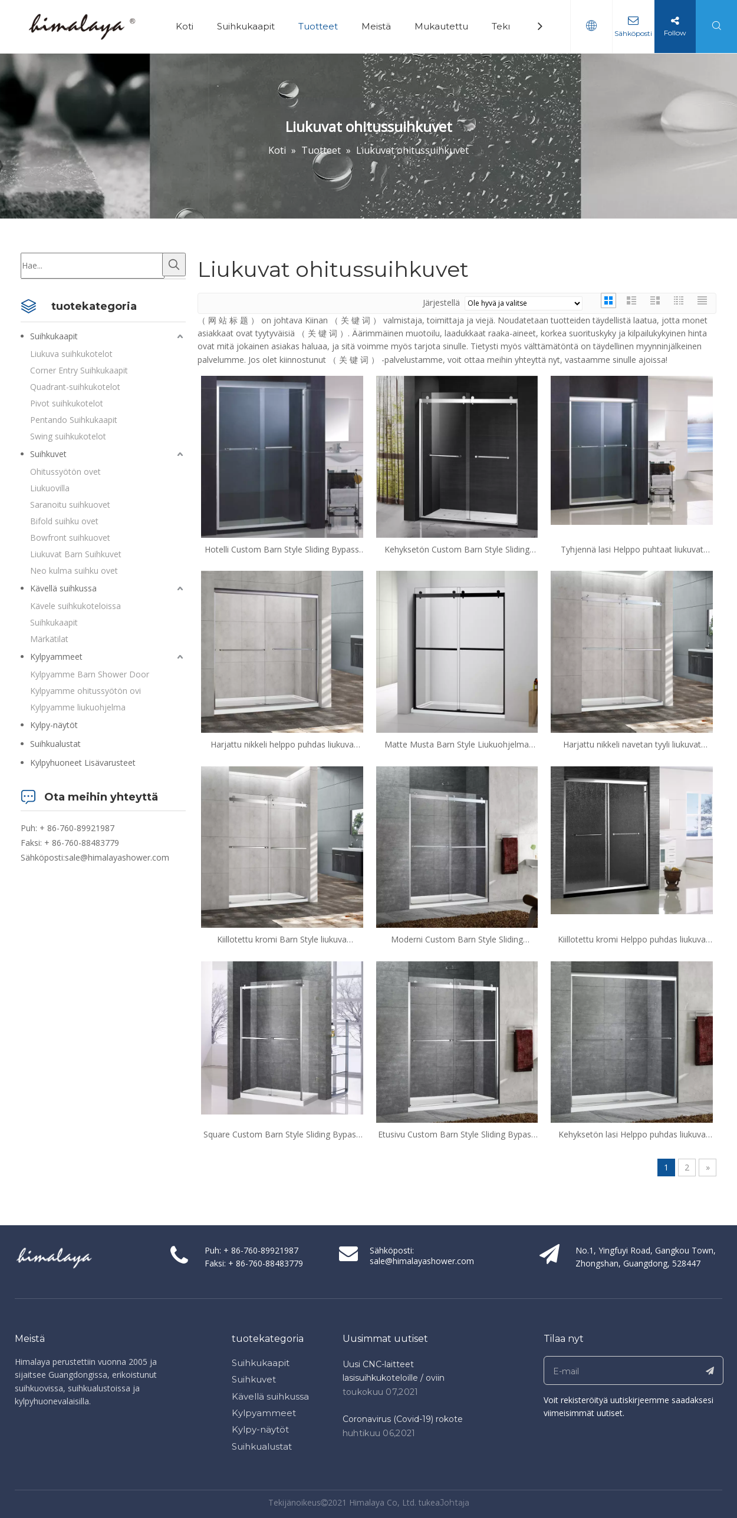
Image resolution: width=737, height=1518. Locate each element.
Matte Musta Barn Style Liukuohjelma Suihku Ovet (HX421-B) (456, 744)
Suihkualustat (55, 743)
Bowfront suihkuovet (70, 537)
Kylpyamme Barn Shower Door (89, 674)
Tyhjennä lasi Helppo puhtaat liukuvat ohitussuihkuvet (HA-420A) (632, 549)
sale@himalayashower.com (117, 857)
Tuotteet (318, 26)
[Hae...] (92, 266)
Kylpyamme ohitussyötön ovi (85, 690)
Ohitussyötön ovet (65, 471)
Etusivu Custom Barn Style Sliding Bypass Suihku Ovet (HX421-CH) (456, 1134)
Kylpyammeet (56, 656)
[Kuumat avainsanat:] (174, 264)
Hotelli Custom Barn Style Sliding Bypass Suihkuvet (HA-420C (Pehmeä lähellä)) (282, 549)
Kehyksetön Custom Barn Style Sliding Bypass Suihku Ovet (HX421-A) (456, 549)
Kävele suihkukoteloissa (75, 605)
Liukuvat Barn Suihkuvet (75, 554)
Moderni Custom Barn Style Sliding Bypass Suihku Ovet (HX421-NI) (457, 939)
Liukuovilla (50, 488)
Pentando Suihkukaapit (73, 419)
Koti (184, 26)
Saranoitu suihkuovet (70, 504)
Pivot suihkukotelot (66, 403)
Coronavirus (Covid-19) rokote (403, 1419)
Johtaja (454, 1502)
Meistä (376, 26)
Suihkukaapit (246, 26)
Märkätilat (49, 638)
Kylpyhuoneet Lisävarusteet (83, 762)
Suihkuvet (48, 453)
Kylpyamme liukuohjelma (78, 707)
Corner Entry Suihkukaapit (79, 370)
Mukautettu (441, 26)
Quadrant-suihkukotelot (75, 386)
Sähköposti (633, 33)
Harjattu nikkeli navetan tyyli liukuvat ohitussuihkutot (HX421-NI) (632, 744)
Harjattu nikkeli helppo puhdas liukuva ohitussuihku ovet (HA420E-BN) (282, 744)
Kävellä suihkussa (63, 588)
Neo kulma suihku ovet (74, 570)
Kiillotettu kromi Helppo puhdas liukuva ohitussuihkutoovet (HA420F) (632, 939)
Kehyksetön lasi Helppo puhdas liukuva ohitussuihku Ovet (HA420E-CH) (632, 1134)
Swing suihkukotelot (68, 436)
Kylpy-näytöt (54, 724)
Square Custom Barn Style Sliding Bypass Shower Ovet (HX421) (281, 1134)
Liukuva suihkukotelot (71, 353)
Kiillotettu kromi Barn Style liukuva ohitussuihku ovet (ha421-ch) (282, 939)
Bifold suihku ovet (64, 521)
